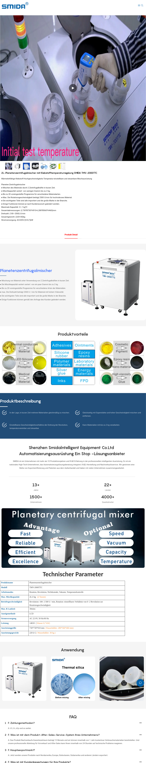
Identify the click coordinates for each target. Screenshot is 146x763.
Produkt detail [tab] (71, 234)
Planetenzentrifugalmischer (26, 270)
